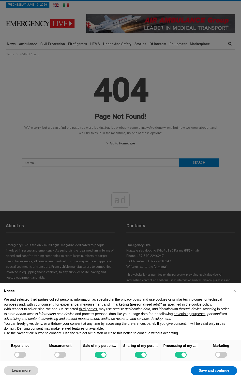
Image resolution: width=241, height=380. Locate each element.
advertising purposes (189, 314)
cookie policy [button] (201, 304)
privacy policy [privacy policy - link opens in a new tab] (131, 299)
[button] (235, 291)
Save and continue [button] (214, 370)
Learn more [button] (21, 370)
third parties (88, 309)
